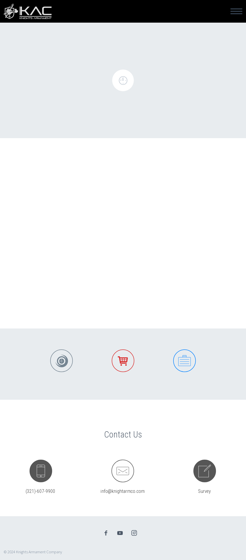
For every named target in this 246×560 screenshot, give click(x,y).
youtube (120, 533)
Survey (204, 491)
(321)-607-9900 (40, 491)
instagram (134, 533)
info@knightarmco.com (122, 491)
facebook (106, 533)
